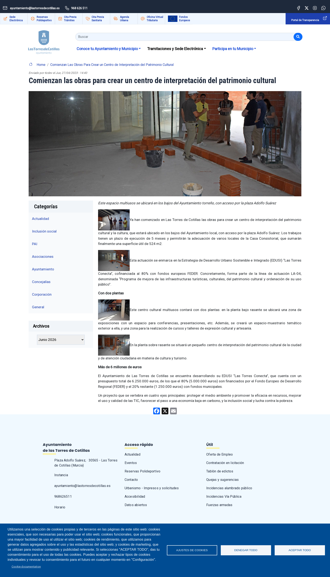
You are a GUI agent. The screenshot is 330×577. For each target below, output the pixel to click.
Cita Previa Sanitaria (98, 19)
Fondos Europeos (184, 19)
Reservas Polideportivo (44, 19)
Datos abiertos (136, 505)
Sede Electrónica (16, 19)
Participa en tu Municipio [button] (232, 49)
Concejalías (41, 282)
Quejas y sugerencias (222, 480)
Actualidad (40, 219)
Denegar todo (245, 550)
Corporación (42, 294)
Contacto (131, 480)
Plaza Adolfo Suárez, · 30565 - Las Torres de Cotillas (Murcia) (85, 462)
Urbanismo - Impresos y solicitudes (152, 488)
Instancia (61, 475)
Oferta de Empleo (219, 454)
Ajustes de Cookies (192, 550)
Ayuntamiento (43, 269)
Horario (59, 507)
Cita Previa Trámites (70, 19)
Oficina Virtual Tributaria (155, 19)
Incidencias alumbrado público (229, 488)
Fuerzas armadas (219, 505)
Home (41, 65)
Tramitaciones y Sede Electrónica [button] (175, 49)
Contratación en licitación (225, 463)
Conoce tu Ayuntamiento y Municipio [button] (107, 49)
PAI (34, 244)
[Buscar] (298, 37)
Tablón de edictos (219, 471)
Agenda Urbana (124, 19)
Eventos (131, 463)
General (38, 307)
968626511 (63, 497)
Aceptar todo (300, 550)
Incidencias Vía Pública (223, 497)
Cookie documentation (26, 566)
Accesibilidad (135, 497)
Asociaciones (42, 256)
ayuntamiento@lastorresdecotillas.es (82, 486)
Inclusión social (44, 231)
